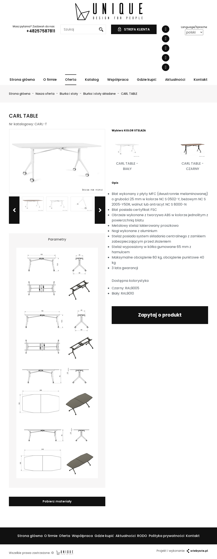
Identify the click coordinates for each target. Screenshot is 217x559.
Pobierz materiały (57, 501)
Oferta (70, 79)
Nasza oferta (45, 94)
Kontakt (200, 79)
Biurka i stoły (69, 94)
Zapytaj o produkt (159, 314)
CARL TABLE (129, 94)
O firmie (50, 79)
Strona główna (22, 79)
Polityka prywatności (166, 535)
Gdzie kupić (146, 79)
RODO (142, 535)
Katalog (92, 79)
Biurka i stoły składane (100, 94)
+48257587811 (40, 31)
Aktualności (175, 79)
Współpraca (117, 79)
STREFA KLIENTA (134, 29)
